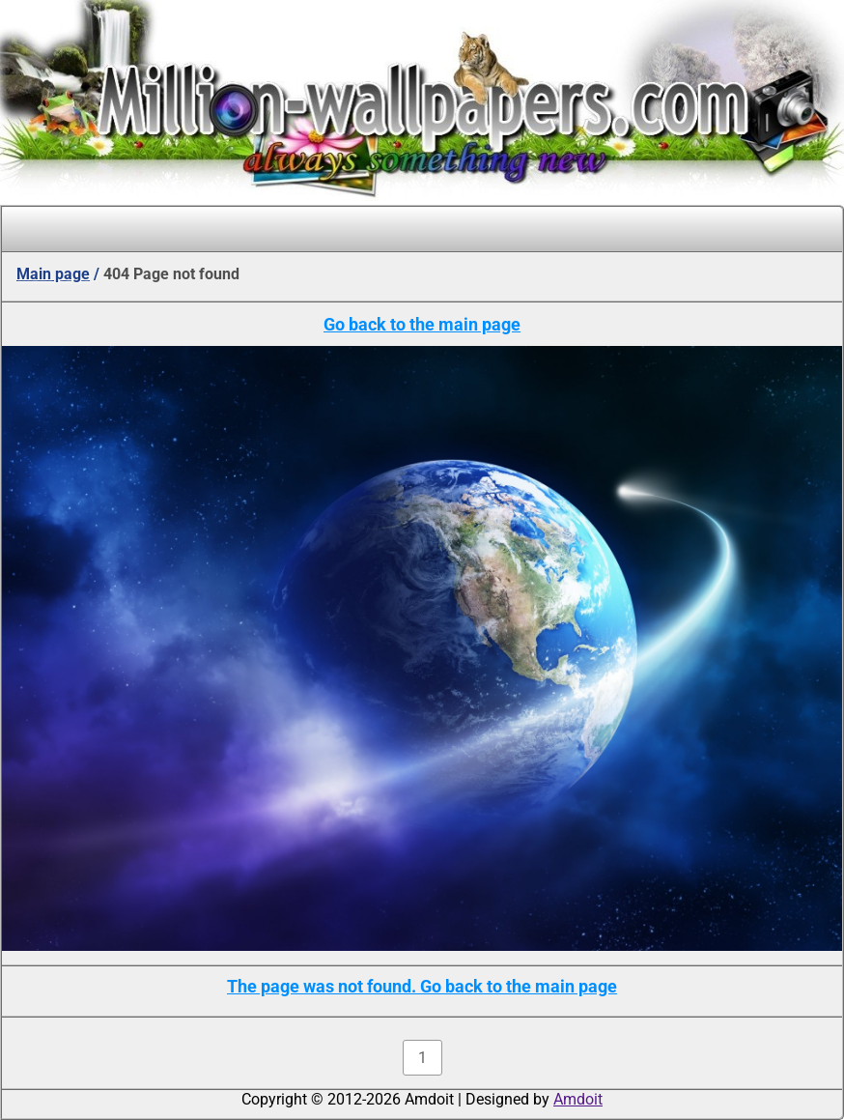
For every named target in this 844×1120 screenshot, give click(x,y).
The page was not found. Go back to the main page (422, 986)
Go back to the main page (422, 324)
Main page (53, 274)
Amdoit (578, 1099)
